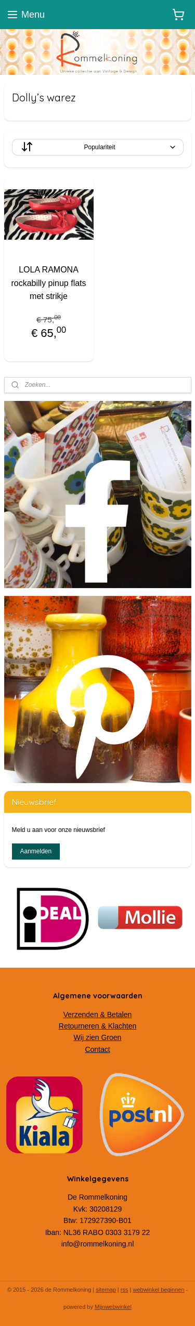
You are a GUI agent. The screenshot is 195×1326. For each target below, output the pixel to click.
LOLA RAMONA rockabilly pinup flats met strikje (48, 283)
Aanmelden (35, 851)
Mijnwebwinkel (113, 1307)
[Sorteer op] (97, 147)
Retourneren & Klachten (97, 1026)
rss (124, 1289)
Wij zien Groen (98, 1037)
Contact (97, 1049)
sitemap (106, 1289)
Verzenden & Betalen (97, 1014)
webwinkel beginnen (158, 1289)
